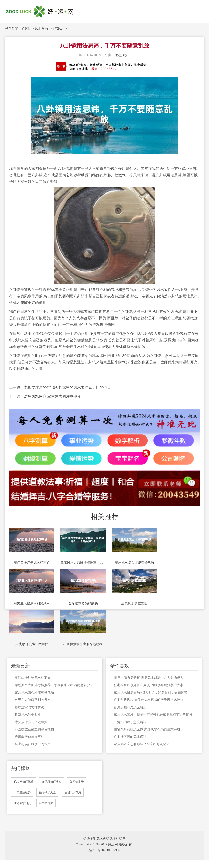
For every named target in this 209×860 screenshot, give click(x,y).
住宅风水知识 (22, 803)
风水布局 (41, 28)
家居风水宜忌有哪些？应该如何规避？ (141, 744)
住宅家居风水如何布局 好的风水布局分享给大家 (148, 685)
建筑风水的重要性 (134, 603)
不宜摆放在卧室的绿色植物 (83, 644)
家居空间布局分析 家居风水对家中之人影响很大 (148, 678)
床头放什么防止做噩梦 (31, 644)
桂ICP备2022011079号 (104, 850)
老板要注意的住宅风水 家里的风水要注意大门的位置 (67, 387)
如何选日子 (77, 781)
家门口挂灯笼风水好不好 (32, 562)
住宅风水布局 (72, 792)
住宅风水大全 (47, 792)
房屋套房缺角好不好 (29, 737)
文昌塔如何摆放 (51, 781)
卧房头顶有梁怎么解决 (130, 707)
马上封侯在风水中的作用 (33, 744)
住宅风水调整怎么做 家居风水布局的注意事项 (147, 729)
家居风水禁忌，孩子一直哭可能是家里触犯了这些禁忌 (153, 714)
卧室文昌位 (46, 803)
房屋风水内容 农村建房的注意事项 (52, 396)
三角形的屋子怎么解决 (130, 722)
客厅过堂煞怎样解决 (83, 603)
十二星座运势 (22, 792)
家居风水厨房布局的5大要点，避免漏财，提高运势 (150, 692)
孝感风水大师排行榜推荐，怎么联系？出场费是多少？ (83, 562)
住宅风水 (57, 28)
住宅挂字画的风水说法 (130, 737)
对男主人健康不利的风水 (32, 603)
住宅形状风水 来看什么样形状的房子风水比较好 (148, 700)
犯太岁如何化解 (23, 781)
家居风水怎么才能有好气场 (134, 562)
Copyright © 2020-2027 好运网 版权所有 (104, 844)
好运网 (26, 28)
